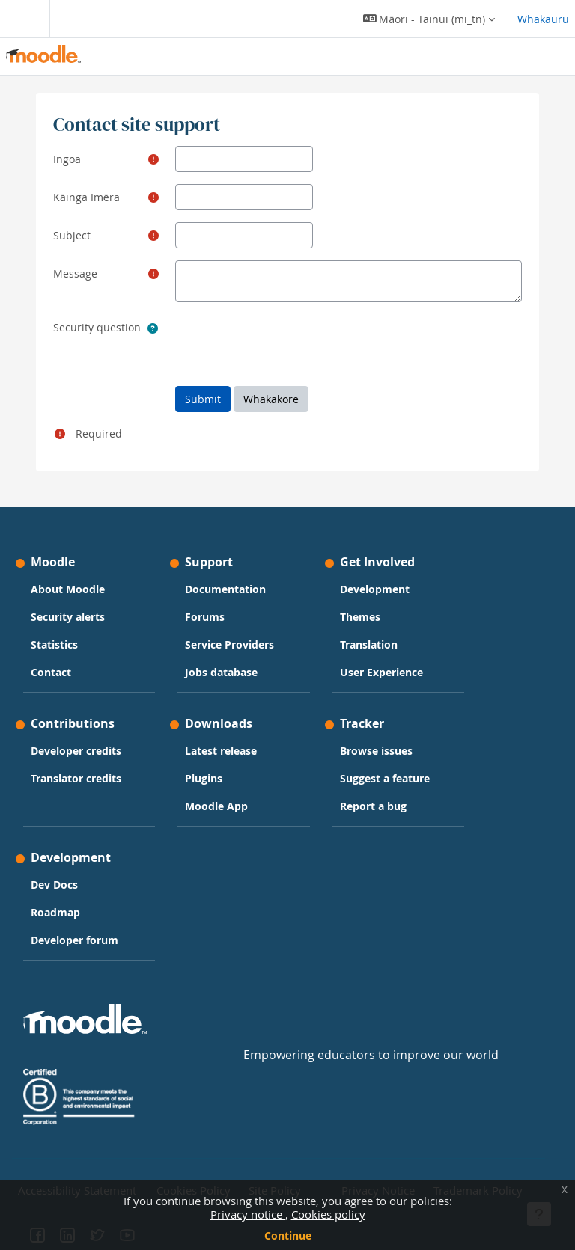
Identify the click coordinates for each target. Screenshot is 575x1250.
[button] (429, 18)
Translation (369, 644)
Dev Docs (54, 884)
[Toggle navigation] (21, 18)
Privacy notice (247, 1214)
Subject (72, 235)
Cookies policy (328, 1214)
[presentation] (289, 343)
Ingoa (67, 159)
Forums (205, 617)
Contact (51, 672)
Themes (360, 617)
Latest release (221, 751)
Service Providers (229, 644)
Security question (97, 327)
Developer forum (74, 940)
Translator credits (76, 778)
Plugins (203, 778)
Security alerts (68, 617)
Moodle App (216, 806)
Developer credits (76, 751)
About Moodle (68, 589)
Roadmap (55, 912)
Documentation (225, 589)
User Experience (381, 672)
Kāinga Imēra (86, 197)
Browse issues (376, 751)
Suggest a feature (385, 778)
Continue (287, 1235)
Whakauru (543, 19)
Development (375, 589)
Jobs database (221, 672)
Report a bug (373, 806)
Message (75, 273)
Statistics (54, 644)
